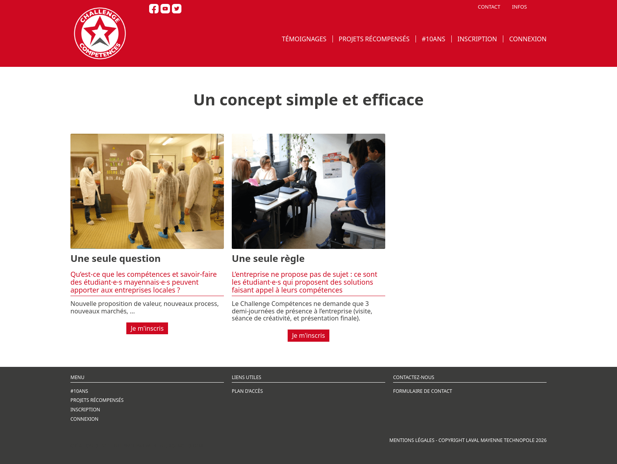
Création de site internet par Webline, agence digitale (139, 445)
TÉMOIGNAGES (304, 38)
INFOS (519, 7)
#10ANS (433, 38)
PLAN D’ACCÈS (247, 391)
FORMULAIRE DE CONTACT (422, 391)
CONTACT (489, 7)
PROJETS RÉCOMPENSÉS (374, 38)
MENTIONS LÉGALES (412, 440)
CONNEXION (528, 38)
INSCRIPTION (477, 38)
